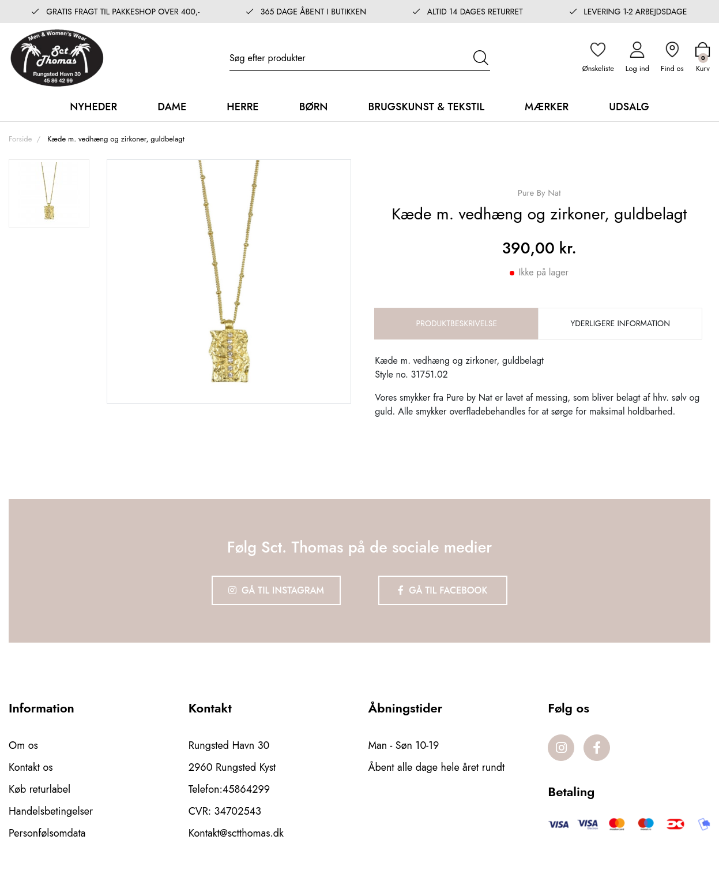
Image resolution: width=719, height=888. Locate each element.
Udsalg (629, 106)
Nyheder (93, 106)
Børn (313, 106)
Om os (23, 745)
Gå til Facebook (442, 590)
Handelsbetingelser (51, 811)
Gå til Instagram (276, 590)
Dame (171, 106)
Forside (20, 138)
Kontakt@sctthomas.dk (236, 833)
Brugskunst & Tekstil (426, 106)
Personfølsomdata (47, 833)
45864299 (246, 789)
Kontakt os (31, 767)
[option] (49, 193)
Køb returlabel (39, 789)
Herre (242, 106)
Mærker (547, 106)
